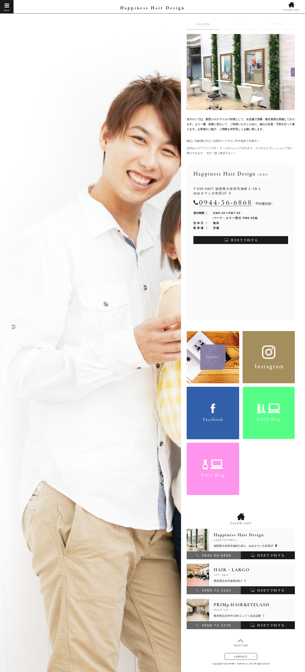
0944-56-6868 (213, 555)
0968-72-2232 (213, 590)
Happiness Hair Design (152, 8)
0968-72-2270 (213, 625)
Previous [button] (189, 72)
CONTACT (240, 656)
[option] (241, 72)
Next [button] (293, 72)
